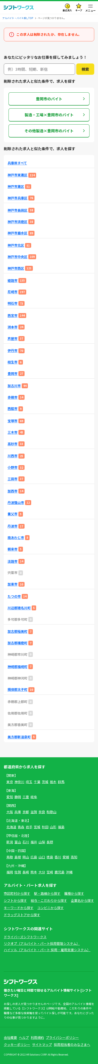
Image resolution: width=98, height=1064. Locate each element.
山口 (41, 857)
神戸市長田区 (17, 210)
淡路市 (12, 561)
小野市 (12, 467)
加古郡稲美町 (17, 631)
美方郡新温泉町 (19, 737)
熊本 (33, 872)
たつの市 (14, 596)
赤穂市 (12, 397)
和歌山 (51, 811)
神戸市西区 (16, 268)
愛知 (9, 796)
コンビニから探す (50, 907)
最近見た (67, 10)
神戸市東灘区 (17, 175)
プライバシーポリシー (62, 1037)
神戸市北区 (16, 245)
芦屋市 (12, 338)
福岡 (9, 872)
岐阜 (33, 796)
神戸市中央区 (17, 257)
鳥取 (9, 857)
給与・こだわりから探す (49, 900)
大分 (41, 872)
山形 (53, 827)
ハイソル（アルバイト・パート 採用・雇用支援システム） (47, 949)
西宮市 (12, 315)
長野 (50, 842)
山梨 (41, 842)
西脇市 (12, 408)
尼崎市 (12, 292)
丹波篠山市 (16, 502)
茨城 (45, 781)
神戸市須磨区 (17, 222)
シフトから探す (15, 900)
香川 (58, 857)
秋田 (45, 827)
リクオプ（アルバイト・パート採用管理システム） (42, 943)
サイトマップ (42, 1044)
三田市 (12, 479)
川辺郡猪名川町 (19, 608)
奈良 (41, 811)
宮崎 (50, 872)
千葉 (37, 781)
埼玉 (29, 781)
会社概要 (10, 1037)
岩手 (29, 827)
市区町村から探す (17, 893)
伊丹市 (12, 350)
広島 (33, 857)
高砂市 (12, 444)
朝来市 (12, 549)
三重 (25, 796)
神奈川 (19, 781)
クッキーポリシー (17, 1044)
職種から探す (74, 893)
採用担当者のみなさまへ (72, 1044)
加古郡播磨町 (17, 643)
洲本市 (12, 327)
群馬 (61, 781)
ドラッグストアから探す (22, 914)
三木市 (12, 432)
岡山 (25, 857)
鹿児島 (59, 872)
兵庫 (17, 811)
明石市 (12, 303)
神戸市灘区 (16, 186)
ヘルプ (24, 1037)
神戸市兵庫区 (17, 198)
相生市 (12, 362)
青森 (21, 827)
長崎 (25, 872)
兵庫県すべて (17, 163)
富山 (17, 842)
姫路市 (12, 280)
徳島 (50, 857)
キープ (78, 10)
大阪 (9, 811)
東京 (9, 781)
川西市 (12, 456)
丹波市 (12, 526)
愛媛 (66, 857)
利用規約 (37, 1037)
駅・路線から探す (47, 893)
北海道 (11, 827)
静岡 (17, 796)
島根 (17, 857)
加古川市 (14, 386)
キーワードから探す (19, 907)
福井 (33, 842)
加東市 (12, 584)
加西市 (12, 491)
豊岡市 (12, 373)
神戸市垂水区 (17, 233)
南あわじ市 (16, 537)
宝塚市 (12, 421)
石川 (25, 842)
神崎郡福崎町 (17, 666)
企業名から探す (82, 900)
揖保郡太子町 (17, 689)
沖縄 (69, 872)
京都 (25, 811)
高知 (74, 857)
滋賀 (33, 811)
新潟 (9, 842)
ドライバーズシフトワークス (25, 936)
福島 (61, 827)
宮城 (37, 827)
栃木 (53, 781)
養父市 (12, 514)
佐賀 (17, 872)
